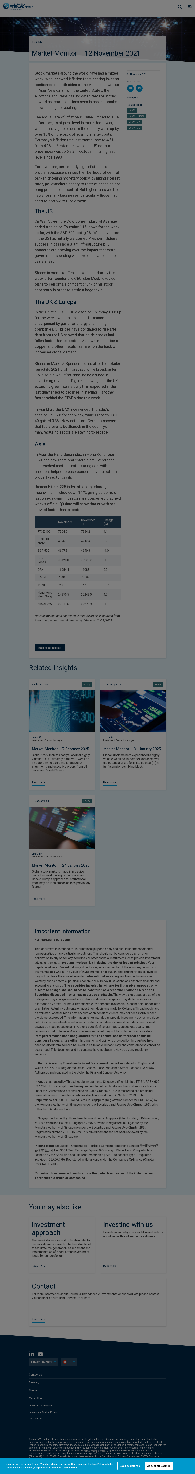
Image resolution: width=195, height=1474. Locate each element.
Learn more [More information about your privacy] (70, 1467)
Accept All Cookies (158, 1465)
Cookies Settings (130, 1465)
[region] (97, 1466)
